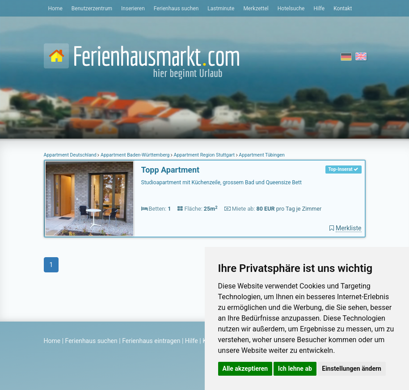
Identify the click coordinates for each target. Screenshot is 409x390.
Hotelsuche (291, 8)
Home (55, 8)
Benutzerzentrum (92, 8)
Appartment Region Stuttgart (204, 155)
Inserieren (133, 8)
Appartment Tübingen (261, 155)
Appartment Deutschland (71, 155)
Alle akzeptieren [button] (245, 368)
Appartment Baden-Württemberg (135, 155)
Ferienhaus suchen (176, 8)
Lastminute (220, 8)
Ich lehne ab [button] (295, 368)
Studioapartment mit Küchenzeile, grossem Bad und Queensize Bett (221, 182)
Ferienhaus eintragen (151, 340)
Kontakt (342, 8)
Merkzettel (255, 8)
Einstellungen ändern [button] (351, 368)
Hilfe (319, 8)
